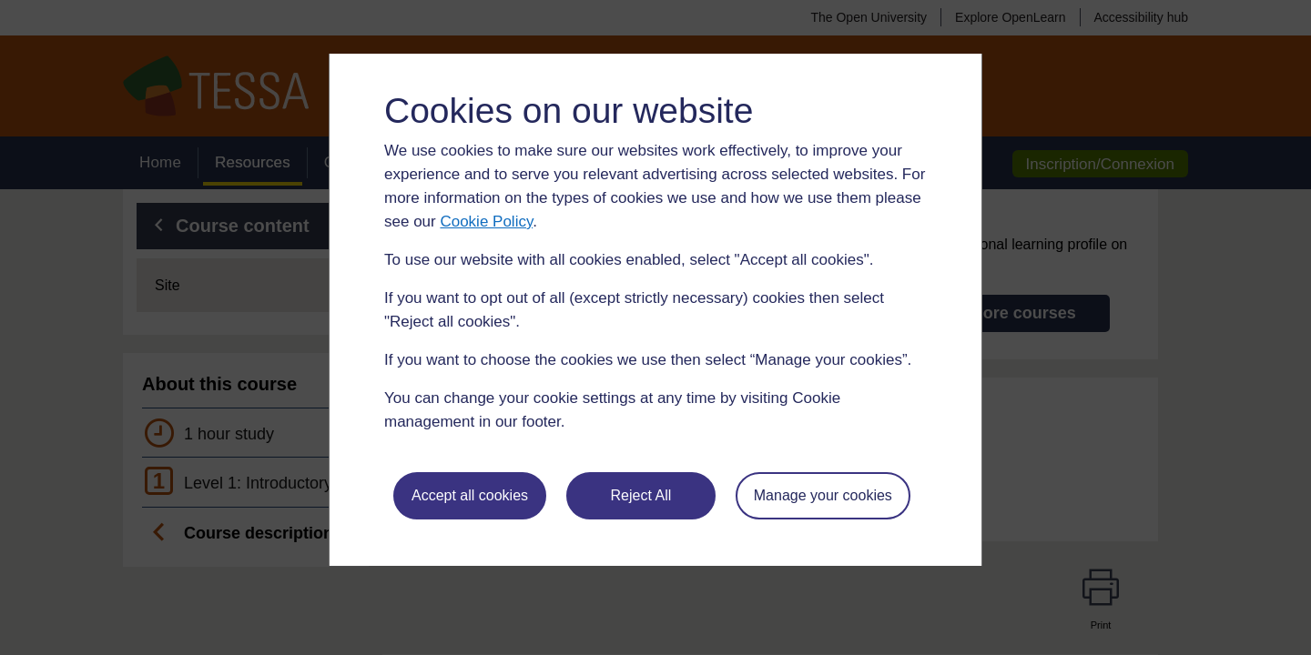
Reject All (641, 495)
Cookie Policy (486, 221)
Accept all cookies (470, 495)
